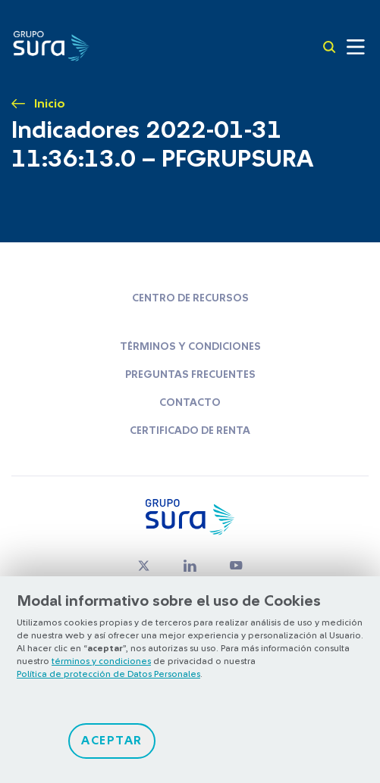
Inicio (49, 104)
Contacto (190, 403)
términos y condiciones (101, 661)
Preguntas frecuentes (190, 375)
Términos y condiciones (190, 347)
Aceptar (112, 741)
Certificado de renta (190, 431)
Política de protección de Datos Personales (108, 673)
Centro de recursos (190, 298)
